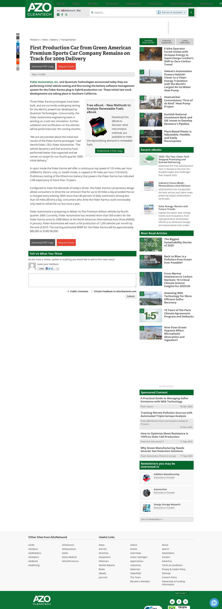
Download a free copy (110, 150)
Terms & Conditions (172, 547)
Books (102, 551)
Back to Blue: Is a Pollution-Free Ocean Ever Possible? (176, 248)
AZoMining (34, 547)
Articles (103, 531)
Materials (135, 551)
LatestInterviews (185, 41)
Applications (136, 543)
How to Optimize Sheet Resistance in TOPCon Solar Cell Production (162, 418)
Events (133, 531)
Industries (135, 547)
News (45, 39)
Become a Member (140, 563)
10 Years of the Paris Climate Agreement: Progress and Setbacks (177, 300)
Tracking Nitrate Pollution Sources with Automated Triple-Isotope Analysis (164, 398)
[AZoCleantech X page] (185, 583)
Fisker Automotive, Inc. (44, 82)
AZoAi (65, 535)
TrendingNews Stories (148, 41)
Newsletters (168, 535)
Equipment (104, 539)
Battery (54, 39)
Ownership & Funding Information (173, 565)
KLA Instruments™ (155, 424)
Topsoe (149, 390)
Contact (166, 539)
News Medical (69, 539)
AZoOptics (33, 539)
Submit (131, 296)
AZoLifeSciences (70, 543)
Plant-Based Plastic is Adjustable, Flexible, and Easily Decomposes (178, 123)
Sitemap (166, 555)
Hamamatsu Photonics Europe (161, 438)
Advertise (167, 543)
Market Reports (107, 547)
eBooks (102, 555)
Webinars (104, 543)
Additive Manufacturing (166, 456)
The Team (135, 559)
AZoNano (33, 531)
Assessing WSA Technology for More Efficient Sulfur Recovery (178, 282)
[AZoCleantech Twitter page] (66, 15)
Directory (103, 535)
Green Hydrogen (138, 539)
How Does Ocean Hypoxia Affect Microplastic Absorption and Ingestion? (178, 318)
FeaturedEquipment (167, 41)
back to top (181, 575)
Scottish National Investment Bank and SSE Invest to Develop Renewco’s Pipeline (177, 108)
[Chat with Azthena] (214, 602)
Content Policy (169, 559)
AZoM (31, 527)
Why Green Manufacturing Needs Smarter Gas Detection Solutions (165, 432)
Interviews (135, 535)
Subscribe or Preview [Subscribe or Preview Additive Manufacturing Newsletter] (164, 459)
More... (190, 3)
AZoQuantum (69, 531)
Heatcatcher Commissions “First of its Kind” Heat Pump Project (178, 89)
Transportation (68, 39)
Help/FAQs (135, 555)
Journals (103, 559)
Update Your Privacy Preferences (52, 605)
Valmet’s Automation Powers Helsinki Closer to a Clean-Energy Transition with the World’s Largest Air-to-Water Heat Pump (177, 73)
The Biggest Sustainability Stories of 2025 (178, 231)
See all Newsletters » (152, 501)
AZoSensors (68, 527)
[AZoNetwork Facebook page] (62, 15)
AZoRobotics (34, 535)
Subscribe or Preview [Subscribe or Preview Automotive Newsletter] (164, 474)
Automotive (160, 471)
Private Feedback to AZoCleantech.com (115, 291)
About (165, 527)
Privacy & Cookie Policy (174, 551)
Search (165, 531)
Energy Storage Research (167, 486)
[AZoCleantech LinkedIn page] (58, 15)
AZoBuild (33, 543)
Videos (133, 527)
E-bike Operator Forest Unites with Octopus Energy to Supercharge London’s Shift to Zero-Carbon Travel (177, 54)
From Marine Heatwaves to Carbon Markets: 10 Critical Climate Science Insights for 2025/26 (178, 267)
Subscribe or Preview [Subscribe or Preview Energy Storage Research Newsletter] (164, 489)
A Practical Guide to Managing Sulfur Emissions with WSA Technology (162, 385)
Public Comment (79, 291)
